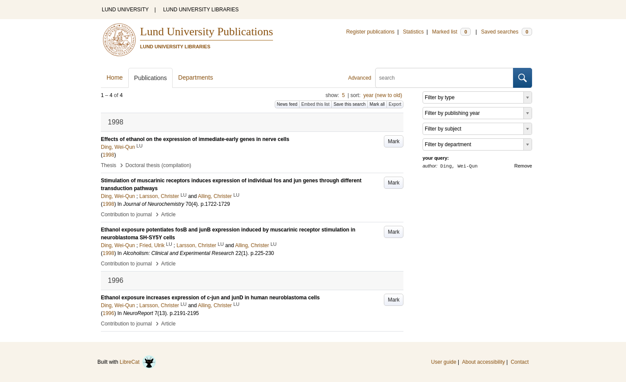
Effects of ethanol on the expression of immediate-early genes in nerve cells (195, 139)
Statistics (413, 32)
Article (168, 214)
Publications (150, 77)
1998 (108, 155)
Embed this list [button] (315, 104)
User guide (443, 362)
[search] (444, 78)
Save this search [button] (349, 104)
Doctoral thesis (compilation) (158, 165)
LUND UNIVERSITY (125, 10)
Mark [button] (394, 141)
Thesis (108, 165)
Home (115, 77)
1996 (108, 313)
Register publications (370, 32)
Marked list (451, 32)
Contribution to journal (126, 214)
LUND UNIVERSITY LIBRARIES (201, 10)
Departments (195, 77)
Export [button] (395, 104)
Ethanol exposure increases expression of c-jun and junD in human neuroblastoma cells (210, 298)
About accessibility (483, 362)
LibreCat (138, 362)
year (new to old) (382, 95)
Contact (520, 362)
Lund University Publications (206, 31)
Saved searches (506, 32)
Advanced (359, 78)
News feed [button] (287, 104)
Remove (523, 165)
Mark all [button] (377, 104)
